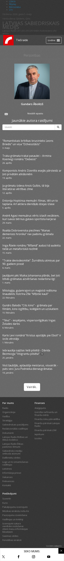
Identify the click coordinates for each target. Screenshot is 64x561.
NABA (36, 30)
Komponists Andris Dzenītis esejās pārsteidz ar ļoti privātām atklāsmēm (31, 172)
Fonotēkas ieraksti (11, 540)
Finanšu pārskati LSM (45, 430)
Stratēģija (7, 420)
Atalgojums (40, 408)
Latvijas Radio (9, 30)
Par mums (8, 403)
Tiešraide (22, 40)
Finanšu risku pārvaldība (47, 419)
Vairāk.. (32, 387)
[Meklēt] (58, 127)
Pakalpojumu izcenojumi (15, 506)
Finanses (40, 403)
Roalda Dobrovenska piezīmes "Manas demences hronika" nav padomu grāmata (27, 232)
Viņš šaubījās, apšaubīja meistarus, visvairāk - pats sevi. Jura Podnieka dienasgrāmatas (30, 367)
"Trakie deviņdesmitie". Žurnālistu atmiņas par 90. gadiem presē (31, 262)
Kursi (5, 502)
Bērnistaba (15, 7)
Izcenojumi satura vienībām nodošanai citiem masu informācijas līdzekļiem (15, 527)
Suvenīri (6, 498)
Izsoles (38, 438)
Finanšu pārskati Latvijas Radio (47, 424)
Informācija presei (11, 472)
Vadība (6, 416)
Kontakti (6, 485)
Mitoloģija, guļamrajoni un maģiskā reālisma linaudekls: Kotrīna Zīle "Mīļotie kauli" (29, 292)
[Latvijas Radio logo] (8, 40)
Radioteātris (46, 30)
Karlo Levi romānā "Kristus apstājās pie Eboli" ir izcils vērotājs (31, 337)
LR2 (23, 30)
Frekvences (8, 481)
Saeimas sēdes (10, 535)
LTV (11, 9)
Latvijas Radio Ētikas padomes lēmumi (12, 445)
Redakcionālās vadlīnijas (15, 428)
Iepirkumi (39, 434)
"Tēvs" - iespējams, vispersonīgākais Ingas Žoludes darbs (28, 322)
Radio (5, 408)
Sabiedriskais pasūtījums (15, 424)
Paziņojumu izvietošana (14, 515)
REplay (12, 4)
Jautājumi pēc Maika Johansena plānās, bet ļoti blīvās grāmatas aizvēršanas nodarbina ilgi (31, 277)
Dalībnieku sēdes (11, 457)
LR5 (31, 30)
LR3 (27, 30)
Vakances (7, 477)
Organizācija (8, 412)
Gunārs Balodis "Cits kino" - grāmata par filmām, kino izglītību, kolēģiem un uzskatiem (30, 307)
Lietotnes (7, 468)
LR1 (19, 30)
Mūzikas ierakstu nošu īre (15, 511)
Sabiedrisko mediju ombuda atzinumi (12, 452)
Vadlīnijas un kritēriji (12, 519)
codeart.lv (58, 546)
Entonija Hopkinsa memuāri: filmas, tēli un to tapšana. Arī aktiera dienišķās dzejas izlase (30, 202)
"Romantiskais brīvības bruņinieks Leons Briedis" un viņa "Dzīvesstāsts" (27, 142)
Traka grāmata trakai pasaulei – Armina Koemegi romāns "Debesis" (26, 157)
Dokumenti (8, 432)
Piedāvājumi (9, 493)
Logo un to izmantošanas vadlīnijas (15, 463)
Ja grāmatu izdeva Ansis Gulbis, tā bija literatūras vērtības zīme (25, 187)
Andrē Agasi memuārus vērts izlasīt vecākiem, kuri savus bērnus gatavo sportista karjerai (30, 217)
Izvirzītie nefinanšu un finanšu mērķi (46, 413)
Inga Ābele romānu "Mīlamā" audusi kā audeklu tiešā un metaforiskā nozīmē (31, 247)
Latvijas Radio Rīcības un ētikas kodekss (15, 438)
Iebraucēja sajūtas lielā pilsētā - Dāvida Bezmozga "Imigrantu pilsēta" (26, 352)
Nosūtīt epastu (23, 114)
